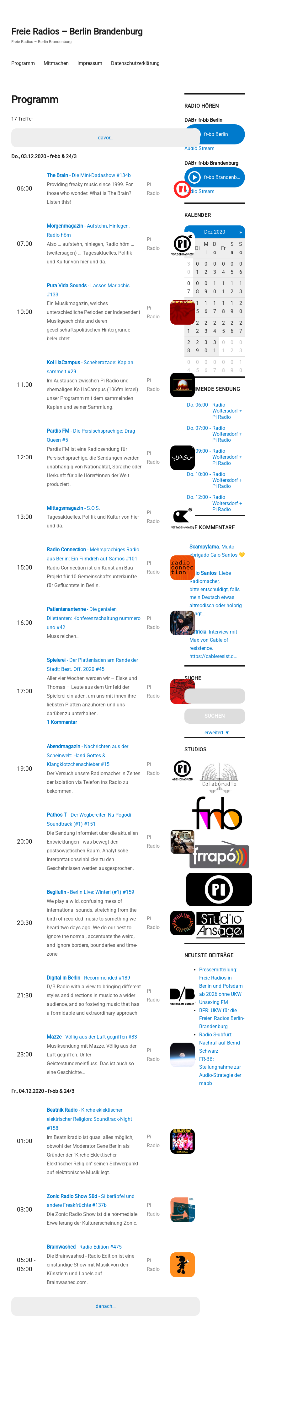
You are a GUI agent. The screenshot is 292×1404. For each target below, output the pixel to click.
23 (236, 304)
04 (255, 269)
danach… (106, 1345)
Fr (255, 253)
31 (245, 315)
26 (264, 304)
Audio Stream (227, 151)
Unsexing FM (241, 949)
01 (226, 269)
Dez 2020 (245, 237)
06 (274, 269)
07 (217, 281)
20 (274, 292)
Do (245, 253)
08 (226, 281)
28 (217, 315)
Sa (265, 253)
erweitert (248, 680)
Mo (217, 253)
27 (274, 304)
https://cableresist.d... (241, 604)
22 (226, 304)
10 (245, 281)
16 (236, 292)
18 (255, 292)
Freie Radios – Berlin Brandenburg (79, 32)
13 (274, 281)
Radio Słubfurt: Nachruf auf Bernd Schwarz (247, 989)
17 (245, 292)
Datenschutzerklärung (137, 64)
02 (236, 269)
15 (226, 292)
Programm (25, 64)
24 (245, 304)
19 (264, 292)
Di (226, 253)
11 (255, 281)
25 (255, 304)
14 (217, 292)
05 (264, 269)
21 (217, 304)
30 (217, 269)
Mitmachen (58, 64)
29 (226, 315)
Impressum (91, 64)
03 (245, 269)
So (274, 253)
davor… (106, 142)
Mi (236, 253)
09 (236, 281)
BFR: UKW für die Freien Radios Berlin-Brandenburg (249, 965)
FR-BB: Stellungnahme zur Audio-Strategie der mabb (252, 1014)
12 (264, 281)
